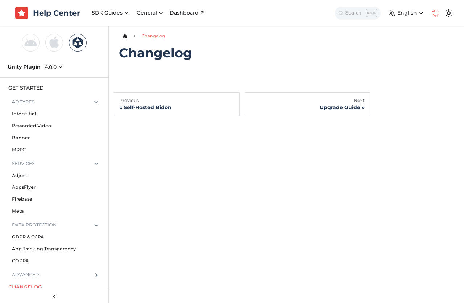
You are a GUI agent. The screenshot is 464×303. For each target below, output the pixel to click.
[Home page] (125, 36)
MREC (19, 149)
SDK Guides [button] (107, 12)
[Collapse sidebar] (54, 296)
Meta (18, 211)
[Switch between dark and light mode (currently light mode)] (449, 13)
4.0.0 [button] (51, 67)
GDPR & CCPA (28, 236)
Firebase (22, 199)
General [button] (147, 12)
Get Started (26, 88)
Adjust (19, 175)
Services (23, 163)
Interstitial (24, 113)
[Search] (358, 13)
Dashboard (187, 12)
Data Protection (34, 225)
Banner (21, 137)
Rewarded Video (31, 125)
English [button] (402, 13)
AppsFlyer (24, 187)
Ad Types (23, 102)
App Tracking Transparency (44, 248)
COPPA (20, 260)
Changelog (25, 287)
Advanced (25, 274)
